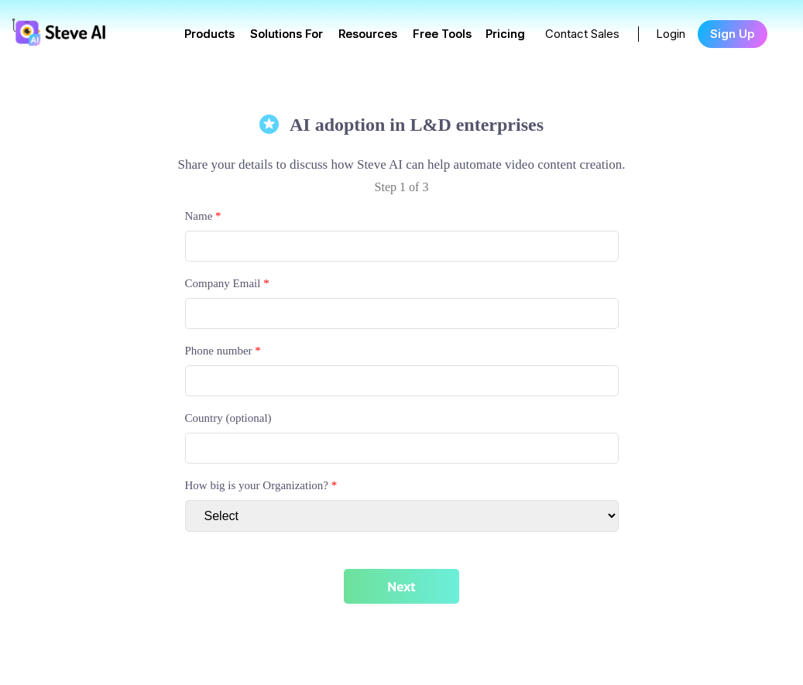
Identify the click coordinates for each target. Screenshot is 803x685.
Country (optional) (228, 418)
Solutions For (286, 33)
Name (203, 216)
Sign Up (732, 33)
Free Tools (442, 33)
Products (209, 33)
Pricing (505, 33)
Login (670, 33)
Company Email (227, 283)
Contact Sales (582, 33)
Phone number (223, 350)
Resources (367, 33)
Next (401, 586)
